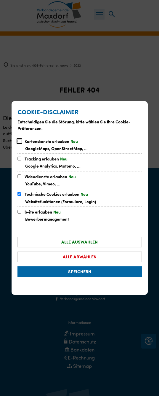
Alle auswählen (79, 242)
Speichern (79, 271)
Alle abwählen (80, 257)
